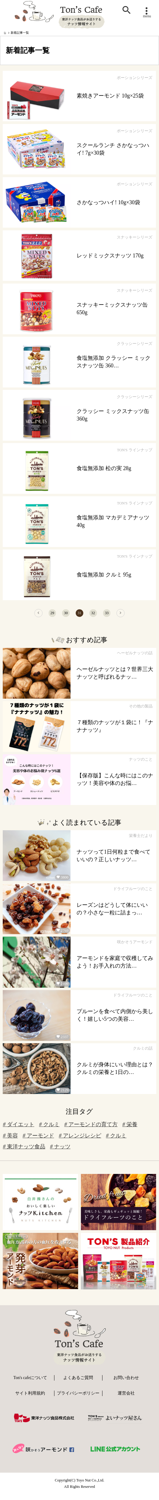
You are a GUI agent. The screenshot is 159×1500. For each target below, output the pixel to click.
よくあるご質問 (78, 1383)
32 (98, 615)
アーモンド (38, 1141)
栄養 (129, 1130)
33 (117, 615)
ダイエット (18, 1130)
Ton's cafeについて (30, 1383)
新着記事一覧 (20, 32)
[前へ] (22, 615)
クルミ (49, 1130)
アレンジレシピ (80, 1141)
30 (60, 615)
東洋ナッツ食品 (24, 1152)
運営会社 (126, 1398)
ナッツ (60, 1152)
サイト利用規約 (30, 1398)
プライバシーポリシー (78, 1398)
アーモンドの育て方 (90, 1130)
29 (42, 615)
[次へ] (136, 615)
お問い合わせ (126, 1383)
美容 (10, 1141)
